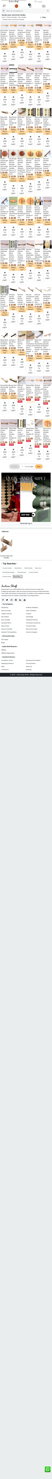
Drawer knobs (7, 576)
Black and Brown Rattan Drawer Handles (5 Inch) (21, 122)
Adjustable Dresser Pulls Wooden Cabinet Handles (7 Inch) (29, 79)
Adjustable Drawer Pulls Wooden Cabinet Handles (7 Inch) (47, 211)
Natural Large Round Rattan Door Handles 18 (38, 299)
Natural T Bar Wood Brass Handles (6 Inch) (46, 77)
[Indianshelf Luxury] (38, 1)
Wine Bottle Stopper (9, 572)
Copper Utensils (6, 613)
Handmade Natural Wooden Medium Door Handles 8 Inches (47, 345)
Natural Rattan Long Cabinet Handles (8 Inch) (21, 433)
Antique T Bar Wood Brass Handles (12, 343)
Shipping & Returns (7, 663)
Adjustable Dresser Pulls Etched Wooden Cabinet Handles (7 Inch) (21, 256)
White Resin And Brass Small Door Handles (47, 297)
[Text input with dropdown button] (27, 11)
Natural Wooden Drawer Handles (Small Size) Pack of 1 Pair (22, 211)
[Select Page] (23, 466)
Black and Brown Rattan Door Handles (21, 344)
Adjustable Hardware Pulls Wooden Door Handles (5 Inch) (4, 255)
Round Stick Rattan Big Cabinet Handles (5, 388)
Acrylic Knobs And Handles (6, 557)
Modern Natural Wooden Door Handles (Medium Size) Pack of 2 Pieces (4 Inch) (21, 166)
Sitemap (28, 669)
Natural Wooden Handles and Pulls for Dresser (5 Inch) (39, 390)
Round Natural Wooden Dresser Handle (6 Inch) (38, 210)
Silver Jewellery (31, 610)
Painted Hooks (21, 572)
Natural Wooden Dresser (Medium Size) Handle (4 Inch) (29, 211)
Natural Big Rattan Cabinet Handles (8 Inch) (38, 121)
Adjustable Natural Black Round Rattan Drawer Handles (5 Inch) (4, 301)
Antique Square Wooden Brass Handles (12, 298)
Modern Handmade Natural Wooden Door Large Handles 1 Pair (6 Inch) (4, 164)
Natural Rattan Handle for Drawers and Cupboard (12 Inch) (21, 391)
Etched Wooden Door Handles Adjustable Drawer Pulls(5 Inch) (13, 79)
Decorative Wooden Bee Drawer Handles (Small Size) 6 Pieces (13, 210)
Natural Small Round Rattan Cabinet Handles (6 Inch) (38, 36)
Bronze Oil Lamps (31, 629)
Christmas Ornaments (33, 623)
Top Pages (4, 639)
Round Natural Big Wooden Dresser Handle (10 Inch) (47, 254)
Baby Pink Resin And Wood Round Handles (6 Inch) (4, 122)
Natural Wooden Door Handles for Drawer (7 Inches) (47, 163)
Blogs (3, 642)
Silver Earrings (6, 610)
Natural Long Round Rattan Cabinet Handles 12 (22, 34)
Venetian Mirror (6, 623)
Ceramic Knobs (7, 568)
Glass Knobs (5, 626)
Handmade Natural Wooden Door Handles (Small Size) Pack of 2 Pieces (30, 165)
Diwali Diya (4, 607)
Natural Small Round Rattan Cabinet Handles (29, 35)
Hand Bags (29, 617)
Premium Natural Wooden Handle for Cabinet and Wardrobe (13, 35)
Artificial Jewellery (32, 607)
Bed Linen (38, 568)
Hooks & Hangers (31, 632)
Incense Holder (33, 572)
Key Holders (5, 617)
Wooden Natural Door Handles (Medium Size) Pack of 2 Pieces (38, 164)
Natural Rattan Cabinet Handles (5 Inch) (29, 121)
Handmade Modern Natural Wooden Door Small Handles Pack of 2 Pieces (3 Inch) (13, 166)
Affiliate (3, 650)
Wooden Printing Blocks (9, 632)
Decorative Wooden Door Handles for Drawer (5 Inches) (4, 210)
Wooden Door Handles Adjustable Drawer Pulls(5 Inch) (22, 78)
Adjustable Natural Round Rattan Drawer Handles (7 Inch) (38, 79)
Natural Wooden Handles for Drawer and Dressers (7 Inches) (47, 35)
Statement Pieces (32, 620)
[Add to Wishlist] (7, 26)
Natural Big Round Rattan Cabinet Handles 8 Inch (30, 390)
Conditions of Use (7, 660)
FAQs (3, 666)
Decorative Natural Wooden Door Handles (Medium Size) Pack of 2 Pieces (47, 435)
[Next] (38, 466)
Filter (43, 17)
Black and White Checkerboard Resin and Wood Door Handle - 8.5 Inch (39, 345)
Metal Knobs (18, 568)
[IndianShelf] (13, 1)
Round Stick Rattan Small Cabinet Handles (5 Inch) (47, 122)
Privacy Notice (30, 663)
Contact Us (5, 669)
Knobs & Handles (6, 629)
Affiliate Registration (8, 653)
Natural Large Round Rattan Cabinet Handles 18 (21, 299)
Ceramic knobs (31, 626)
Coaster (28, 613)
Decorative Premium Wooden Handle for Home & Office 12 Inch (4, 36)
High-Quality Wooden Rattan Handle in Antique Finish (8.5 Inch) (38, 435)
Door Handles (5, 620)
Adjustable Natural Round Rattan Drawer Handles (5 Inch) (4, 79)
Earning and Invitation (33, 660)
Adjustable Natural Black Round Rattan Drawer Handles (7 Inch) (12, 256)
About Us (29, 666)
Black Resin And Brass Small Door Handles (4, 343)
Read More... (17, 576)
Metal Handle (28, 568)
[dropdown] (3, 11)
